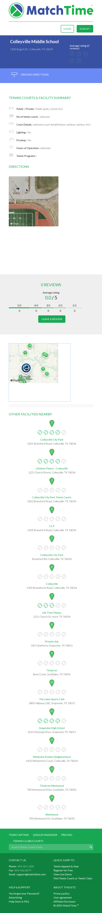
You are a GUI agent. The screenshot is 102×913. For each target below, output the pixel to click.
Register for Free (63, 870)
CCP (51, 526)
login (67, 28)
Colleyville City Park (51, 439)
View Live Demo (62, 874)
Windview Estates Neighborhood (52, 756)
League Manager (45, 834)
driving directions (30, 75)
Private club (52, 641)
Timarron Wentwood (52, 785)
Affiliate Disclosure (64, 901)
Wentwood (51, 814)
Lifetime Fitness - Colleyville (52, 468)
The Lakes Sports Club (52, 699)
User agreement (62, 897)
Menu (12, 28)
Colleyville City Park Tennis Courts (51, 497)
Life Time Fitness (51, 612)
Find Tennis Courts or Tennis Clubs (72, 878)
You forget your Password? (24, 893)
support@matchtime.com (31, 874)
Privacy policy (61, 893)
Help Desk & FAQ (19, 901)
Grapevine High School (52, 727)
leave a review (52, 319)
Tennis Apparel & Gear (66, 866)
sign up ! (85, 28)
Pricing (66, 834)
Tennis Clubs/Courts (28, 840)
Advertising (15, 897)
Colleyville (52, 583)
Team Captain (19, 834)
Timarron (51, 670)
